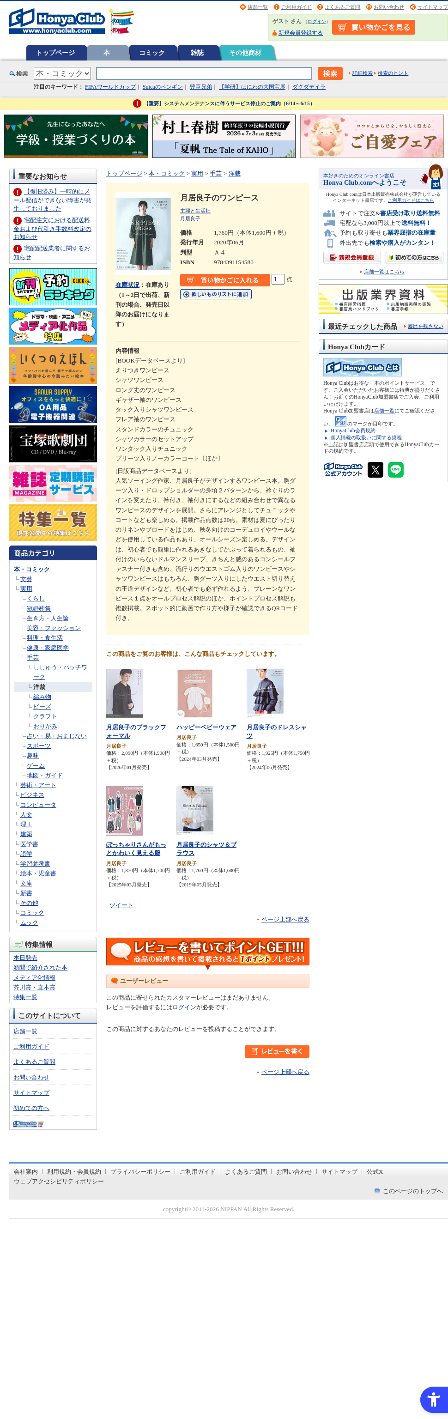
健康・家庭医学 (48, 647)
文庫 (26, 883)
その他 (29, 902)
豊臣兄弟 (201, 87)
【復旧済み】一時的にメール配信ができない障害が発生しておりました (52, 200)
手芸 (33, 657)
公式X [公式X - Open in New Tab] (375, 1171)
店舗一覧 (258, 7)
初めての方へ (31, 1107)
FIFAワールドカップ (110, 87)
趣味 (33, 755)
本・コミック (32, 569)
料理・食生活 (45, 637)
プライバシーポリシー (140, 1171)
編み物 (42, 696)
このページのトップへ (413, 1191)
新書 (26, 893)
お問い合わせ (389, 7)
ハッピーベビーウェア (206, 727)
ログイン (317, 21)
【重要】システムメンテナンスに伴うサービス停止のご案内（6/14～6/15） (229, 103)
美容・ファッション (54, 628)
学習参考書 (35, 863)
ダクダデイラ (309, 87)
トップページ (55, 52)
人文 (26, 814)
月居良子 (190, 218)
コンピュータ (38, 804)
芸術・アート (38, 785)
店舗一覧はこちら (384, 271)
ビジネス (32, 794)
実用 (26, 588)
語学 (26, 853)
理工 (26, 824)
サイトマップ (433, 7)
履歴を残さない (425, 326)
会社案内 (26, 1171)
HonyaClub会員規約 (353, 430)
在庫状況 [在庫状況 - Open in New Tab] (127, 284)
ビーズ (42, 706)
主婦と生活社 (195, 210)
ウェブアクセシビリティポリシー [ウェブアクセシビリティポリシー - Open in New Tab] (59, 1181)
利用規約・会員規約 (74, 1171)
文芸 (26, 579)
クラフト (45, 716)
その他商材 (245, 52)
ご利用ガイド (296, 7)
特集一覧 (25, 997)
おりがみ (45, 726)
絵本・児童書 (38, 873)
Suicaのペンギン (163, 87)
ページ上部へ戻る (285, 919)
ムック (29, 922)
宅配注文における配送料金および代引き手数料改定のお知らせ (52, 228)
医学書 (29, 844)
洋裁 (39, 687)
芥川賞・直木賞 (34, 987)
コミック (152, 52)
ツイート (121, 905)
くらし (36, 598)
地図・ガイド (45, 775)
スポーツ (39, 745)
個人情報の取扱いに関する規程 (366, 437)
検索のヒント (393, 73)
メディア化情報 (34, 977)
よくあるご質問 (342, 7)
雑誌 (197, 52)
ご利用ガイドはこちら (411, 200)
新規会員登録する (300, 33)
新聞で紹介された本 (40, 967)
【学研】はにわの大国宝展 (252, 87)
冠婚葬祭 (39, 608)
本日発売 (25, 957)
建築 (26, 834)
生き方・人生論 (48, 618)
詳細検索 (362, 73)
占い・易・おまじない (57, 736)
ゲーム (36, 765)
